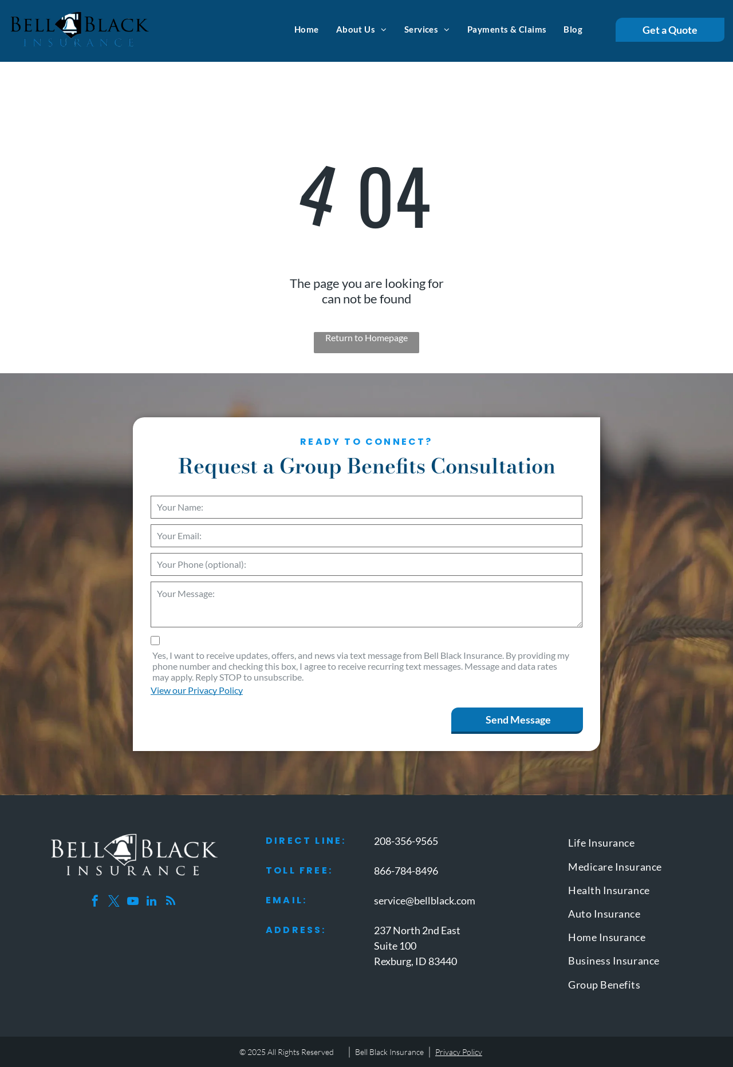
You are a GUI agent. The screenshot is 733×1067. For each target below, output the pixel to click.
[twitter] (114, 902)
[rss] (170, 902)
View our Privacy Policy (197, 690)
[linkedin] (151, 902)
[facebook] (95, 902)
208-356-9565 (406, 841)
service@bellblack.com (424, 900)
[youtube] (132, 902)
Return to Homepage (366, 337)
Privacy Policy (458, 1052)
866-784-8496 (406, 870)
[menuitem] (307, 29)
